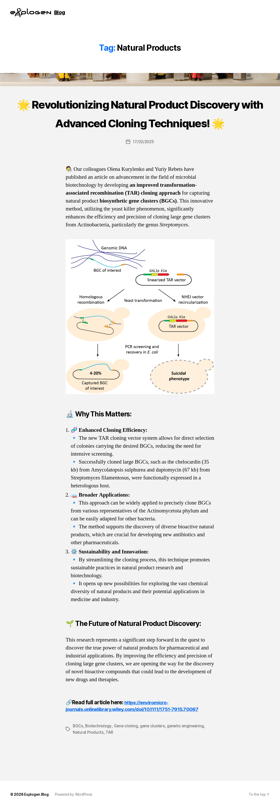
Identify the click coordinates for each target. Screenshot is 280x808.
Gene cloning (127, 750)
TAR (110, 757)
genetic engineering (189, 750)
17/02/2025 (143, 160)
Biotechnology (99, 750)
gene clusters (155, 750)
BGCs (78, 750)
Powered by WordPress (74, 794)
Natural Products (88, 757)
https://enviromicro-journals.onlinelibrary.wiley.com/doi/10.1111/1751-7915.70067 (126, 728)
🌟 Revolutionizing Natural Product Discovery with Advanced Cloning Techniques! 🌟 (140, 121)
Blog (59, 12)
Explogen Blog (36, 794)
